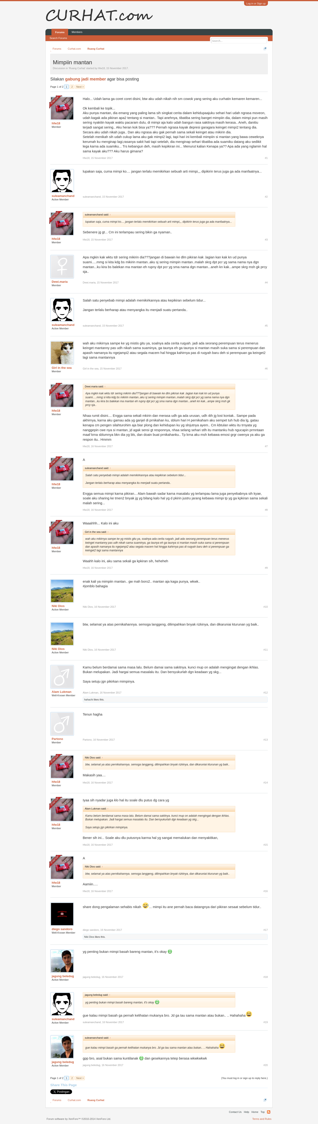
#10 (266, 606)
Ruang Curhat (77, 68)
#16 (266, 891)
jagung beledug (63, 976)
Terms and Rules (261, 1119)
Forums (59, 32)
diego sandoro (62, 929)
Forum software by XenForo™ (79, 1119)
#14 (266, 782)
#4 (266, 282)
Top (263, 1112)
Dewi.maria (60, 281)
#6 (266, 368)
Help (246, 1112)
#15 (266, 844)
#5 (266, 325)
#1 (266, 158)
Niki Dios (58, 606)
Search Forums (58, 38)
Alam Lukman (61, 692)
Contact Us (235, 1112)
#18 (266, 977)
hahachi (88, 699)
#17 (266, 929)
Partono (57, 739)
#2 (266, 196)
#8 (266, 509)
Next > (80, 86)
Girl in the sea (62, 367)
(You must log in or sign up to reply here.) (244, 1078)
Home (254, 1112)
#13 (266, 739)
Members (77, 32)
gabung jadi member (85, 79)
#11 (266, 649)
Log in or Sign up (256, 3)
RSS (268, 1112)
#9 (266, 567)
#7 (266, 446)
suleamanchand (63, 196)
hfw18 (101, 68)
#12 (266, 692)
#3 (266, 239)
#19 (266, 1022)
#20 (266, 1065)
